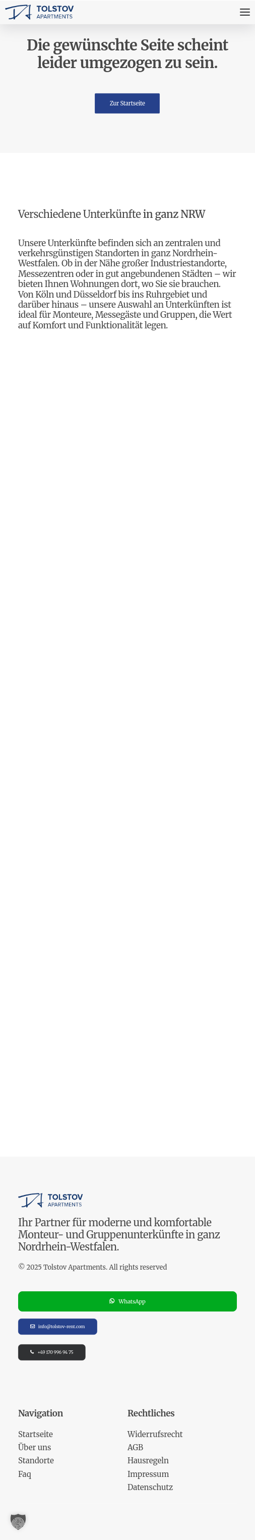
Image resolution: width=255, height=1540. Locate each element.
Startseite (35, 1434)
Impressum (148, 1474)
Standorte (36, 1460)
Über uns (34, 1447)
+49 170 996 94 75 (52, 1352)
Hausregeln (148, 1460)
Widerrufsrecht (155, 1434)
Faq (24, 1474)
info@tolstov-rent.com (57, 1327)
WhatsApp (127, 1301)
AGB (135, 1447)
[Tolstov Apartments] (40, 12)
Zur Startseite (127, 102)
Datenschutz (150, 1487)
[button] (18, 1522)
